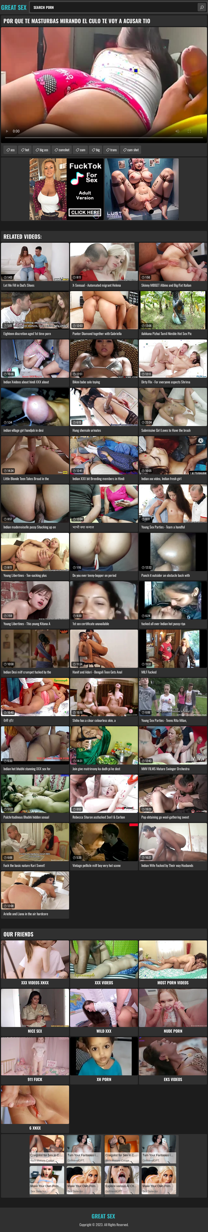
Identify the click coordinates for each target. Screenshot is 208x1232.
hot (27, 149)
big (98, 149)
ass (13, 149)
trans (113, 149)
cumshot (64, 149)
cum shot (133, 149)
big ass (44, 149)
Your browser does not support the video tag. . (104, 85)
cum (82, 149)
